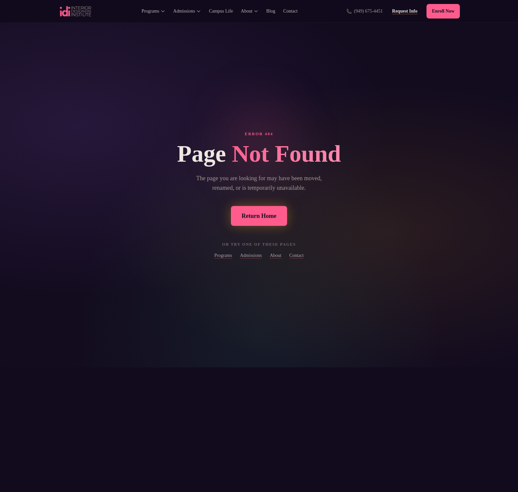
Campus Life (221, 11)
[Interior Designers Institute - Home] (75, 11)
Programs (154, 11)
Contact (290, 11)
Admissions (187, 11)
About (249, 11)
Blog (270, 11)
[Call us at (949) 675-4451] (365, 11)
